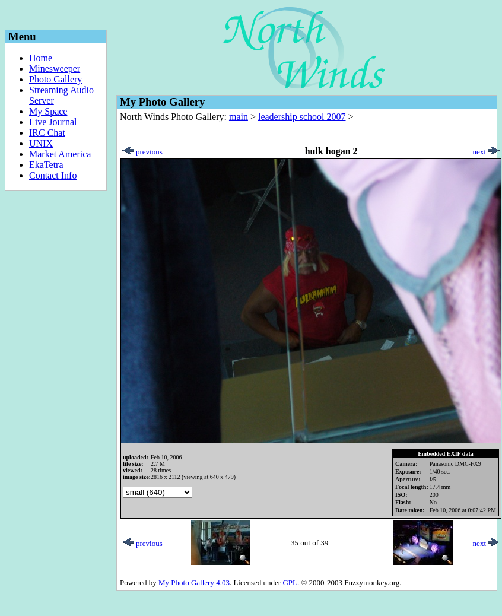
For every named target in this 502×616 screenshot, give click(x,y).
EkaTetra (46, 165)
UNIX (41, 143)
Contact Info (53, 175)
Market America (60, 154)
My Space (48, 111)
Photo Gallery (55, 79)
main (238, 117)
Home (40, 58)
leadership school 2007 (302, 117)
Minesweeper (54, 68)
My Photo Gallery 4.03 (194, 582)
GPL (289, 582)
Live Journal (53, 122)
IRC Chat (47, 133)
